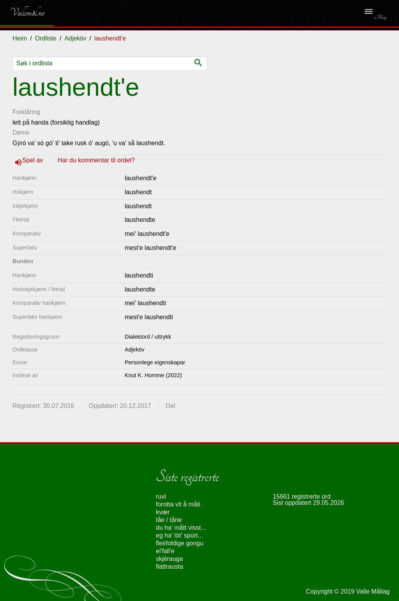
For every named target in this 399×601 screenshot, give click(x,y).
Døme (21, 132)
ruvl (161, 496)
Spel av (33, 160)
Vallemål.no (21, 12)
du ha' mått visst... (181, 527)
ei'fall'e (165, 551)
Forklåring (26, 112)
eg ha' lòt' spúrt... (179, 535)
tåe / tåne (169, 520)
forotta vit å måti (178, 504)
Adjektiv (75, 38)
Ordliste (45, 38)
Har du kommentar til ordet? (96, 160)
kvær (163, 512)
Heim (19, 38)
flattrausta (169, 566)
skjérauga (169, 558)
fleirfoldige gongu (179, 543)
